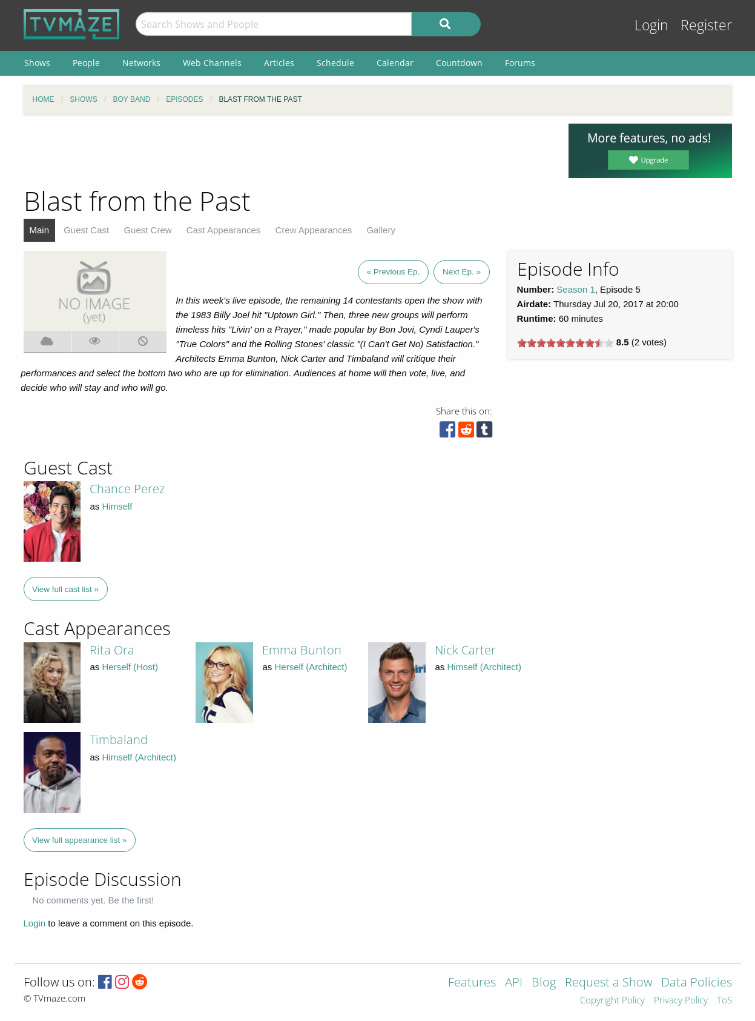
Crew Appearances (313, 230)
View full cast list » (65, 589)
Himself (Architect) (484, 667)
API (514, 983)
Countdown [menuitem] (459, 62)
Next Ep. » (462, 271)
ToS (724, 1001)
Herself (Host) (130, 667)
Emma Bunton (301, 650)
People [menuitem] (86, 62)
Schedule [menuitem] (335, 62)
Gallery (380, 230)
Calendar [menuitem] (395, 62)
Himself (117, 506)
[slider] (565, 343)
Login (651, 25)
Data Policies (696, 983)
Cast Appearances (223, 230)
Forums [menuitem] (520, 62)
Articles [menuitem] (279, 62)
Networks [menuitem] (141, 62)
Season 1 (575, 289)
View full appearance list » (79, 840)
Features (472, 983)
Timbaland (119, 739)
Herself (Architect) (310, 667)
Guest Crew (147, 230)
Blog (544, 983)
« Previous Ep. (393, 271)
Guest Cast (86, 230)
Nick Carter (465, 650)
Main (40, 230)
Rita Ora (112, 650)
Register (706, 25)
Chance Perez (127, 489)
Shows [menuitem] (37, 62)
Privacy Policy (681, 1001)
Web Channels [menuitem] (212, 62)
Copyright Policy (612, 1001)
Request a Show (608, 983)
